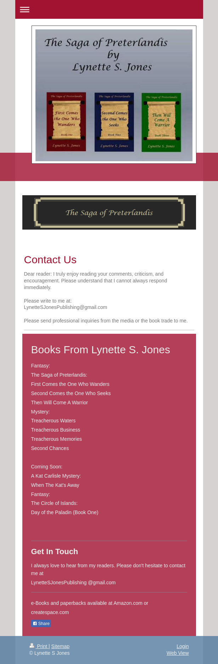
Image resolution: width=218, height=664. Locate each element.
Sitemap (60, 646)
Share (41, 623)
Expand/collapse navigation (109, 9)
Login (183, 646)
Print (39, 646)
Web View (178, 653)
